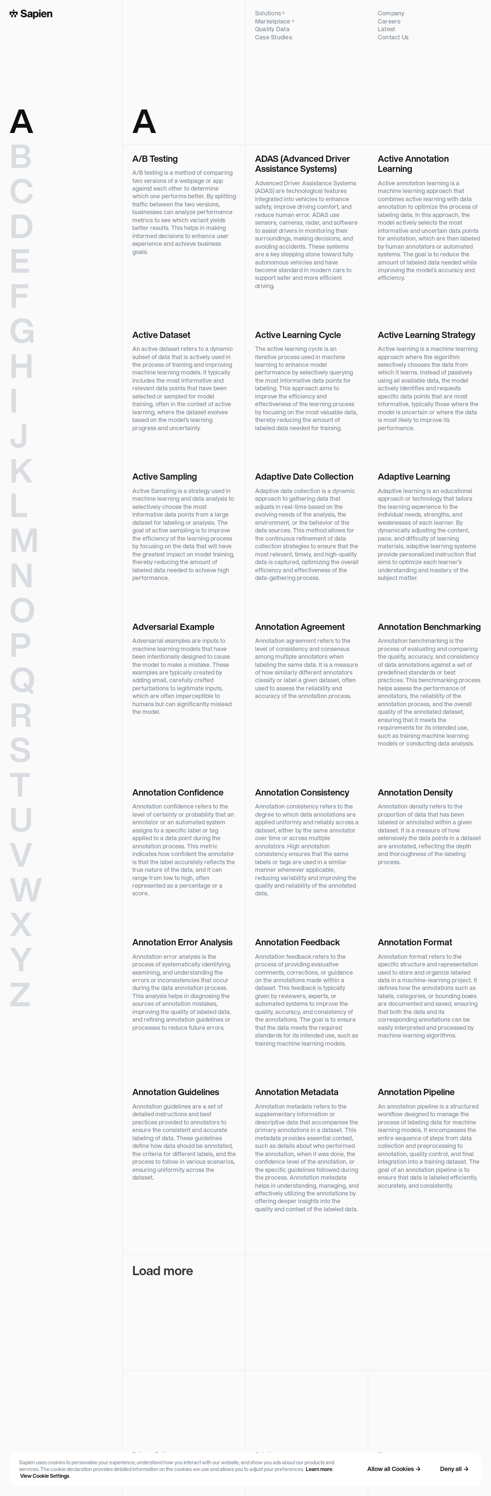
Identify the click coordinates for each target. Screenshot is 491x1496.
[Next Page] (307, 1312)
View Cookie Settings (44, 1476)
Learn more (319, 1469)
